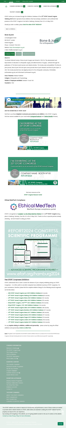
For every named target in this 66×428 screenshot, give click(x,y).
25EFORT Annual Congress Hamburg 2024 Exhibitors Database (25, 295)
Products (18, 54)
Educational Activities (28, 54)
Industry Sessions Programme (14, 380)
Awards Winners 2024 (12, 375)
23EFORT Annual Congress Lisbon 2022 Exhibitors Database (24, 300)
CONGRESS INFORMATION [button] (17, 6)
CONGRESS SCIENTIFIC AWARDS (15, 401)
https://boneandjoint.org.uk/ (17, 47)
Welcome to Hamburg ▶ (12, 348)
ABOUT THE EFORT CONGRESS (15, 395)
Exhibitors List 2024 (11, 387)
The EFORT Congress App (13, 350)
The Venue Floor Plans (12, 385)
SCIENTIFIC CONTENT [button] (34, 6)
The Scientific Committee (13, 364)
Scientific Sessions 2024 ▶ (13, 372)
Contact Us (9, 389)
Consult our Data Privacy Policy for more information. (17, 416)
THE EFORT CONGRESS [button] (16, 12)
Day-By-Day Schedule (12, 368)
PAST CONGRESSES (11, 397)
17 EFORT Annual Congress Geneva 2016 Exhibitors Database (25, 315)
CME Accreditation (11, 354)
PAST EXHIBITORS (11, 399)
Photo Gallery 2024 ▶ (12, 358)
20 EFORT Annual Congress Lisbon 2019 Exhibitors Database (24, 307)
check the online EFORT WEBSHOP (32, 24)
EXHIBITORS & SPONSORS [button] (51, 6)
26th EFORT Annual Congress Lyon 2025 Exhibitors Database (24, 293)
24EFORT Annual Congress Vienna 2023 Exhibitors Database (24, 298)
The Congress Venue (11, 352)
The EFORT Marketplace (12, 356)
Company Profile (9, 54)
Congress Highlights (11, 370)
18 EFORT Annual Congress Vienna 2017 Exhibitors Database (25, 312)
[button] (6, 6)
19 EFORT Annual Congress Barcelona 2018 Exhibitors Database (25, 310)
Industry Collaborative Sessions (14, 383)
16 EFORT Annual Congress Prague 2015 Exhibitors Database (25, 317)
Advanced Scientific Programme (14, 366)
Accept (60, 423)
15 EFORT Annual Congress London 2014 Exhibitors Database (25, 319)
